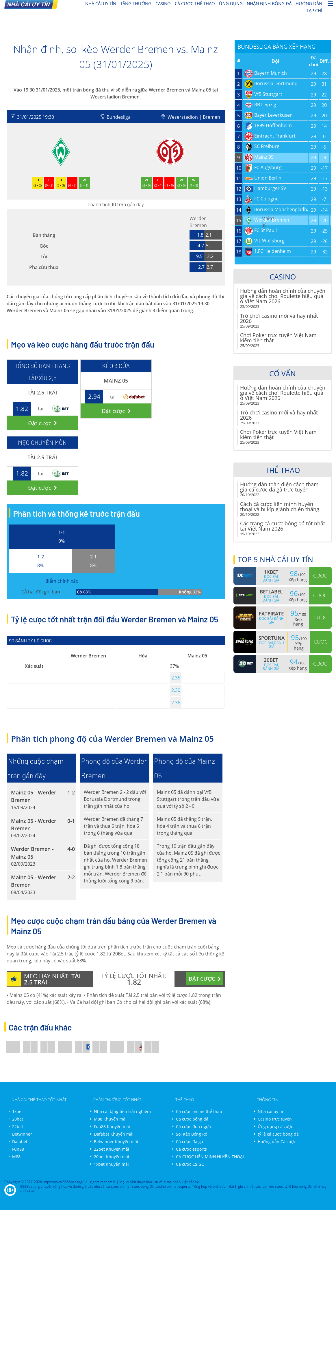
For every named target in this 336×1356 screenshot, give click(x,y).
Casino (163, 3)
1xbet (17, 1111)
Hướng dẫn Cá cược (277, 1141)
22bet (17, 1126)
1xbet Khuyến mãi (111, 1164)
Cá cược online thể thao (199, 1111)
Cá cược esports (191, 1149)
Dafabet (19, 1141)
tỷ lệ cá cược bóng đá (278, 1134)
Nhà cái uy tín (271, 1111)
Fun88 (18, 1149)
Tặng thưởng (135, 3)
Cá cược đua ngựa (193, 1126)
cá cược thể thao (195, 3)
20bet (17, 1119)
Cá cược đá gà (189, 1141)
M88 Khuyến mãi (110, 1119)
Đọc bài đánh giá (271, 578)
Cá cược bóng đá (192, 1119)
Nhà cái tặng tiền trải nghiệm (122, 1111)
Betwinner (22, 1134)
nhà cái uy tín (100, 3)
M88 (16, 1156)
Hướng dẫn (309, 3)
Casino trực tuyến (275, 1119)
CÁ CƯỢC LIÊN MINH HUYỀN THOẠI (210, 1156)
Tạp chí (314, 10)
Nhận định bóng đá (269, 3)
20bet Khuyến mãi (111, 1156)
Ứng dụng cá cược (275, 1126)
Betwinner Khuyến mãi (116, 1141)
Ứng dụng (231, 3)
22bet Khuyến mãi (111, 1149)
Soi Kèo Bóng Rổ (191, 1134)
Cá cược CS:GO (190, 1164)
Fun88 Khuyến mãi (112, 1126)
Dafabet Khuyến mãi (113, 1134)
